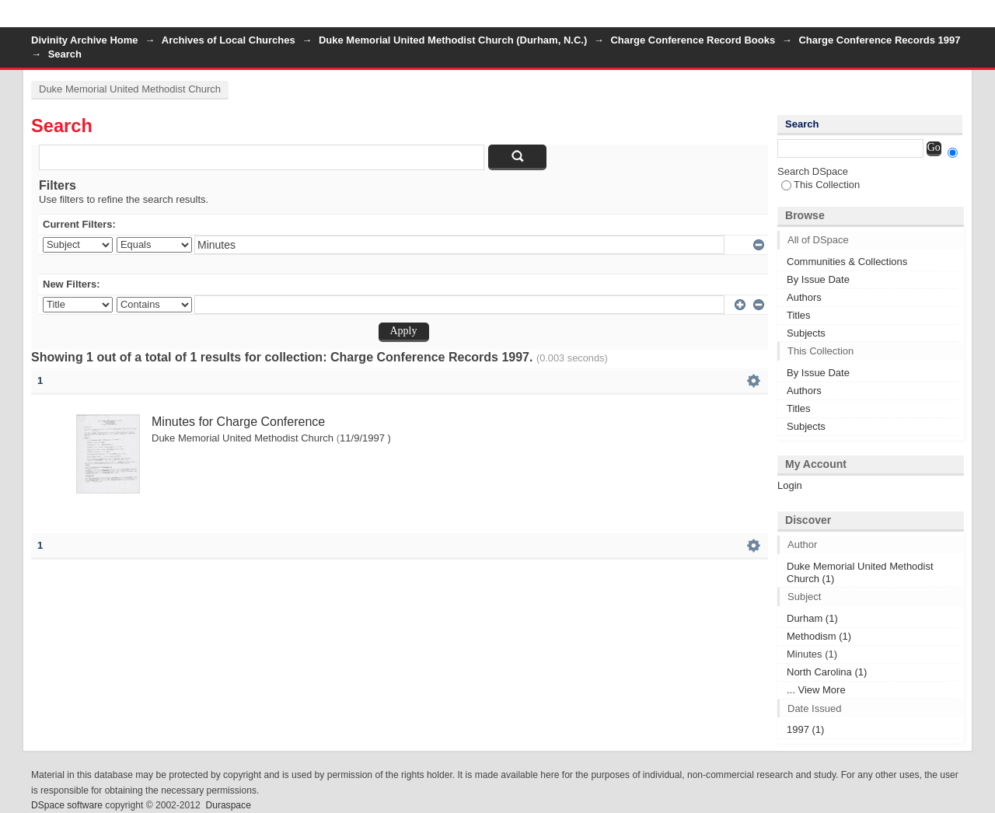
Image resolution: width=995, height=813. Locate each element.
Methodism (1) (819, 636)
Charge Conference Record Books (692, 40)
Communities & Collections (847, 261)
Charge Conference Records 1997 (879, 40)
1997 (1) (805, 729)
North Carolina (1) (827, 672)
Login (951, 19)
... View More (816, 690)
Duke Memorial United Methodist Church (130, 89)
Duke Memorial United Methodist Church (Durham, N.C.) (453, 40)
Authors (804, 297)
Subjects (806, 333)
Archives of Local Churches (228, 40)
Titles (799, 315)
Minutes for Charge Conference (238, 421)
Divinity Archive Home (84, 40)
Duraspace (227, 805)
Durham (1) (812, 618)
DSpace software (67, 805)
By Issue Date (818, 279)
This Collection (820, 184)
